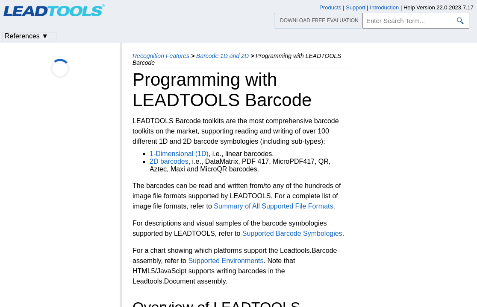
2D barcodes (169, 161)
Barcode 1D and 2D (222, 55)
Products (330, 7)
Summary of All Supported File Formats (273, 206)
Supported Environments (225, 260)
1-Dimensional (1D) (179, 153)
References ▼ (26, 36)
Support (355, 7)
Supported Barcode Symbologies (292, 233)
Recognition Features (160, 55)
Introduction (384, 7)
